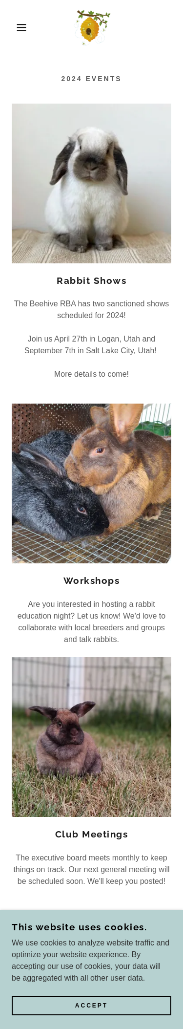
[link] (91, 27)
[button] (14, 27)
